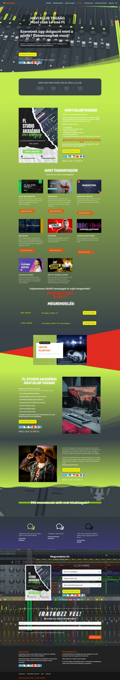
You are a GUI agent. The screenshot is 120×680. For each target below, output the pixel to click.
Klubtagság (79, 3)
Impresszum (22, 674)
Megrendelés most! (27, 54)
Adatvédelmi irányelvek (33, 674)
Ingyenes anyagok (70, 3)
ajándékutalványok (58, 3)
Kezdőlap (48, 3)
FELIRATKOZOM (95, 637)
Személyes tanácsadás (101, 3)
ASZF (42, 674)
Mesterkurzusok (88, 3)
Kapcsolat (111, 3)
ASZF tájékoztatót (25, 632)
